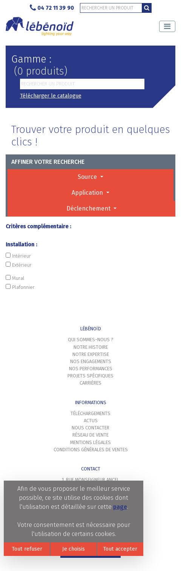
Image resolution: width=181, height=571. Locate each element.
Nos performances (90, 368)
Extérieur (19, 265)
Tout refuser (27, 549)
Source (88, 176)
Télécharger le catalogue (50, 96)
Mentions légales (90, 442)
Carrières (90, 383)
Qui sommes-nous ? (91, 339)
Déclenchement (89, 208)
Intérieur (18, 256)
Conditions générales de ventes (91, 449)
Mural (15, 278)
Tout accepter (120, 549)
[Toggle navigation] (167, 26)
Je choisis (73, 549)
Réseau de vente (90, 435)
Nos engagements (90, 361)
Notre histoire (91, 347)
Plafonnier (20, 287)
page (120, 506)
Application (88, 192)
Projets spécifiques (90, 376)
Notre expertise (90, 354)
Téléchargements (90, 413)
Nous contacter (90, 428)
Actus (91, 420)
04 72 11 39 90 (52, 8)
